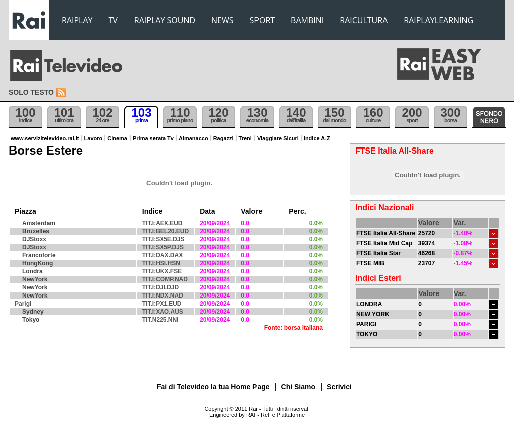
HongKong (37, 263)
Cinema (117, 138)
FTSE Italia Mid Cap (384, 243)
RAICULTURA (364, 20)
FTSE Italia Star (378, 253)
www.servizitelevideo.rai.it (45, 138)
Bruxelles (35, 231)
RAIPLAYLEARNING (438, 20)
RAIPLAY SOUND (164, 20)
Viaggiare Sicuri (278, 138)
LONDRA (369, 304)
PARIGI (366, 324)
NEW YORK (373, 314)
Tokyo (30, 319)
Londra (32, 271)
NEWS (222, 20)
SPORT (262, 20)
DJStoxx (34, 239)
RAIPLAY (77, 20)
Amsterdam (38, 223)
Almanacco (193, 138)
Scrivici (339, 387)
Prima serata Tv (153, 138)
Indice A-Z (317, 138)
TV (113, 20)
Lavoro (93, 138)
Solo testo (31, 92)
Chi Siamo (298, 387)
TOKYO (366, 334)
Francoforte (39, 255)
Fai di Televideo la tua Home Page (213, 387)
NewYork (34, 279)
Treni (245, 138)
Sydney (33, 311)
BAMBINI (307, 20)
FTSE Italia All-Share (385, 233)
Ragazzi (223, 138)
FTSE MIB (370, 263)
